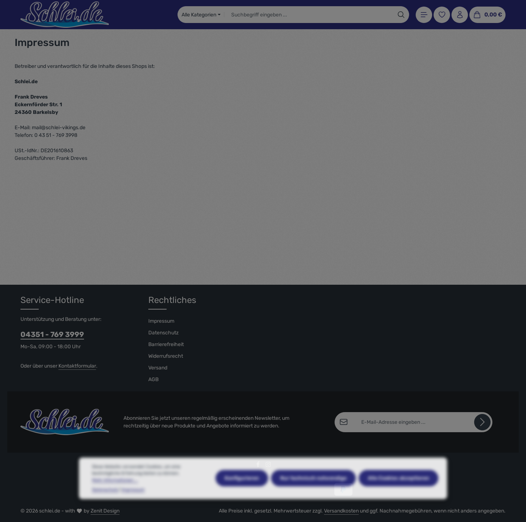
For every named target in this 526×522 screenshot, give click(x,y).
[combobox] (309, 14)
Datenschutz (163, 333)
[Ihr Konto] (459, 15)
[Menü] (424, 15)
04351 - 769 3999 (52, 334)
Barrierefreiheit (166, 344)
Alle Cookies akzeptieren (398, 496)
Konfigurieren (242, 496)
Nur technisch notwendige (313, 496)
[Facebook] (258, 466)
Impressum (161, 321)
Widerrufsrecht (165, 356)
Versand (157, 368)
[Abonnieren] (482, 422)
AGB (153, 379)
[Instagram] (268, 466)
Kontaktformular (77, 366)
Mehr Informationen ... (115, 498)
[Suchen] (401, 14)
